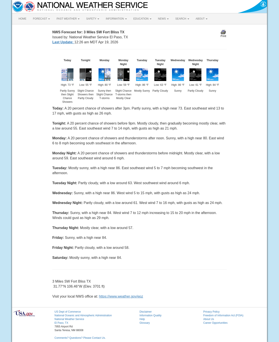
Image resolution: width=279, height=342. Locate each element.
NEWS (163, 18)
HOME (22, 18)
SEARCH (182, 18)
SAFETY (92, 18)
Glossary (145, 322)
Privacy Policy (211, 311)
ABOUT (202, 18)
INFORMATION (116, 18)
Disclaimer (146, 311)
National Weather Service (69, 319)
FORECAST (41, 18)
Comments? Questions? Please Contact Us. (80, 337)
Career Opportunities (215, 322)
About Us (208, 319)
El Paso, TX (61, 322)
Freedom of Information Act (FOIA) (223, 315)
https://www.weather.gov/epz (121, 296)
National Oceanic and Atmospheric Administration (83, 315)
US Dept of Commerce (67, 311)
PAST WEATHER (68, 18)
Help (142, 319)
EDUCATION (142, 18)
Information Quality (151, 315)
